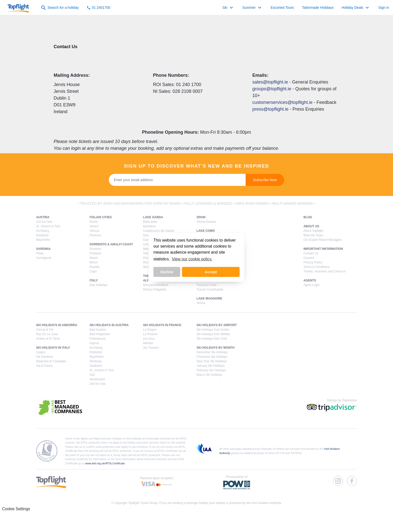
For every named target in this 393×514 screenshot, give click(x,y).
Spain (201, 217)
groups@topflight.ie (271, 88)
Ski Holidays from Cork (212, 338)
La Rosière (150, 334)
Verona (94, 231)
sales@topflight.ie (270, 82)
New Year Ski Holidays (212, 361)
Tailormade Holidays (318, 8)
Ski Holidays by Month (215, 347)
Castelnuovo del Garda (158, 231)
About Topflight (313, 231)
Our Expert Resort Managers (323, 240)
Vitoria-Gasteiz (206, 222)
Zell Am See (44, 222)
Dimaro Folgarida (154, 289)
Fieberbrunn (97, 338)
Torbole (148, 253)
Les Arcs (149, 338)
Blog (308, 217)
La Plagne (150, 329)
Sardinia (43, 249)
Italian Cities (100, 217)
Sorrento (95, 249)
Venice (94, 226)
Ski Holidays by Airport (217, 325)
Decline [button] (166, 272)
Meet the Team (313, 235)
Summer (252, 8)
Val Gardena (44, 356)
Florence (95, 235)
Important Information (323, 249)
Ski (228, 8)
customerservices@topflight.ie (282, 102)
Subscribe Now (265, 180)
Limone (148, 244)
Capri (93, 271)
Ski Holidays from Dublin (213, 329)
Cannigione (43, 258)
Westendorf (97, 379)
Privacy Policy (313, 262)
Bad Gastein (97, 329)
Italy (93, 280)
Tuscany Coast (207, 285)
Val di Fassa (44, 366)
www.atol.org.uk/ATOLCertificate (105, 463)
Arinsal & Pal (44, 329)
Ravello (94, 267)
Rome (93, 222)
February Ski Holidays (211, 370)
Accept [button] (211, 272)
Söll (91, 375)
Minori (93, 262)
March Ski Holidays (209, 375)
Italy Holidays (98, 285)
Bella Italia (150, 222)
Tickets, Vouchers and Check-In (325, 271)
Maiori (93, 258)
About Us (311, 226)
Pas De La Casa (47, 334)
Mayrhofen (43, 240)
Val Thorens (151, 347)
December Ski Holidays (212, 352)
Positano (95, 253)
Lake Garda (153, 217)
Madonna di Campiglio (51, 361)
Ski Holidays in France (162, 325)
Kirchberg (42, 231)
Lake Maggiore (209, 298)
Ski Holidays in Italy (53, 347)
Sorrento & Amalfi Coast (111, 244)
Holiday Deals (356, 8)
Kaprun (94, 343)
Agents (310, 280)
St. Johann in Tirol (48, 226)
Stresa (201, 303)
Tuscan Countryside (210, 289)
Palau (40, 253)
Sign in (383, 8)
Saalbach (95, 366)
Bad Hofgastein (99, 334)
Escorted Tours (282, 8)
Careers (309, 258)
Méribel (148, 343)
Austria (42, 217)
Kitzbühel (42, 235)
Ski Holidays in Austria (109, 325)
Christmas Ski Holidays (212, 356)
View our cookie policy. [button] (192, 259)
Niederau (95, 361)
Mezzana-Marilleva (155, 285)
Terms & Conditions (317, 267)
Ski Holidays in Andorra (56, 325)
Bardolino (149, 226)
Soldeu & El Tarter (48, 338)
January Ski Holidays (211, 366)
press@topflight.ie (270, 109)
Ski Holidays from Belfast (213, 334)
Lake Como (206, 231)
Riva (146, 262)
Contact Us (311, 253)
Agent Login (312, 285)
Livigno (41, 352)
